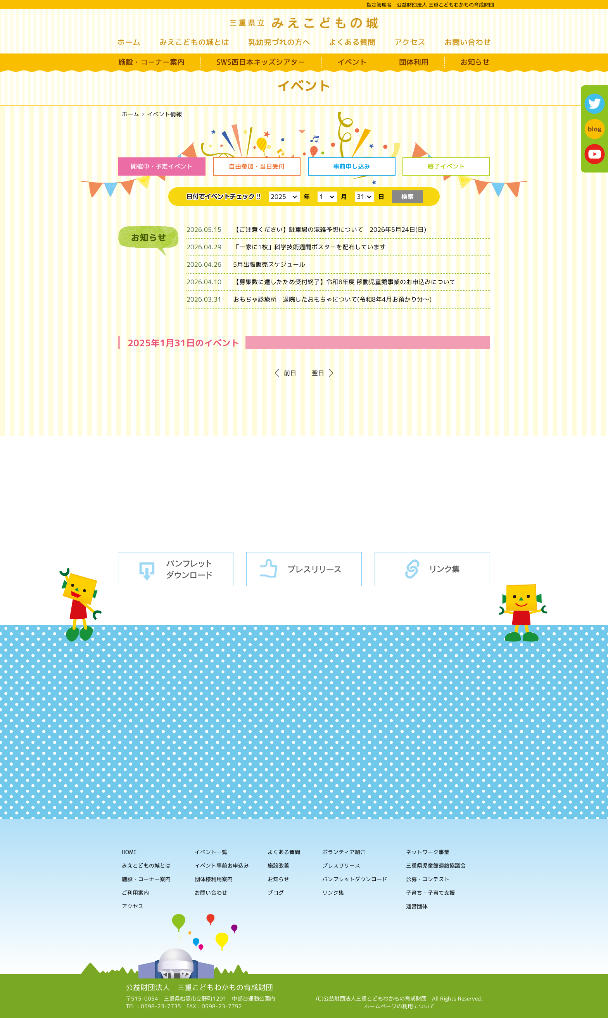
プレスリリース (304, 569)
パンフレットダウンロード (175, 569)
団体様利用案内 (214, 879)
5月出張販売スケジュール (269, 264)
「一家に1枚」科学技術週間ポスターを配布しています (309, 247)
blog (594, 129)
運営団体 (417, 906)
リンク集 (432, 569)
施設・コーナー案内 (151, 62)
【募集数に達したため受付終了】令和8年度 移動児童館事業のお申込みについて (344, 282)
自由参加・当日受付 (257, 166)
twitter (594, 103)
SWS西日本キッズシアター (260, 62)
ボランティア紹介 (344, 852)
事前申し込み (351, 166)
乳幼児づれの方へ (279, 41)
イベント (352, 62)
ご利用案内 (135, 892)
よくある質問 (352, 41)
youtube (594, 154)
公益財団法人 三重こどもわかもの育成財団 (199, 987)
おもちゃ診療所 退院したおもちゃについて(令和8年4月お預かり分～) (332, 299)
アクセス (409, 41)
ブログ (276, 892)
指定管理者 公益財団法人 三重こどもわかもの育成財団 (430, 4)
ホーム (128, 41)
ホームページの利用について (399, 1006)
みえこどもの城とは (194, 41)
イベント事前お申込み (222, 865)
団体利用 (413, 62)
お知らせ (475, 62)
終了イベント (446, 166)
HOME (129, 852)
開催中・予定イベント (162, 166)
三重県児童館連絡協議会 (436, 866)
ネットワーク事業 (427, 852)
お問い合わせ (467, 41)
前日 (290, 373)
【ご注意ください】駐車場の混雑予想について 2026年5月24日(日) (329, 229)
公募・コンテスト (427, 879)
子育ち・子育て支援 (430, 893)
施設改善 (278, 865)
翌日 (318, 373)
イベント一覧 (211, 852)
